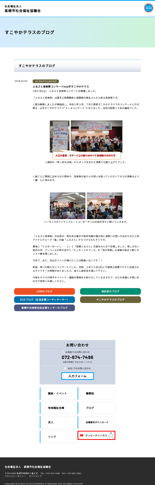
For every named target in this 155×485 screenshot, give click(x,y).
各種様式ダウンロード (97, 422)
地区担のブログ (110, 291)
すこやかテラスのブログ (46, 81)
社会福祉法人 (23, 8)
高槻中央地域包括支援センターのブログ (44, 308)
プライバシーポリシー (15, 476)
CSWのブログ (45, 291)
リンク (52, 437)
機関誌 (90, 393)
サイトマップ (35, 476)
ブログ (90, 408)
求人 (50, 422)
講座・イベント (57, 393)
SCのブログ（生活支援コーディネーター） (44, 299)
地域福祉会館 (56, 408)
